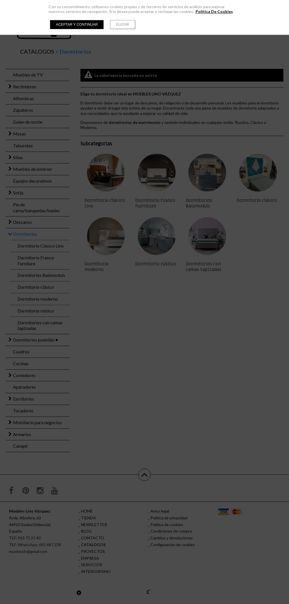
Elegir (122, 25)
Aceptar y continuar (77, 25)
